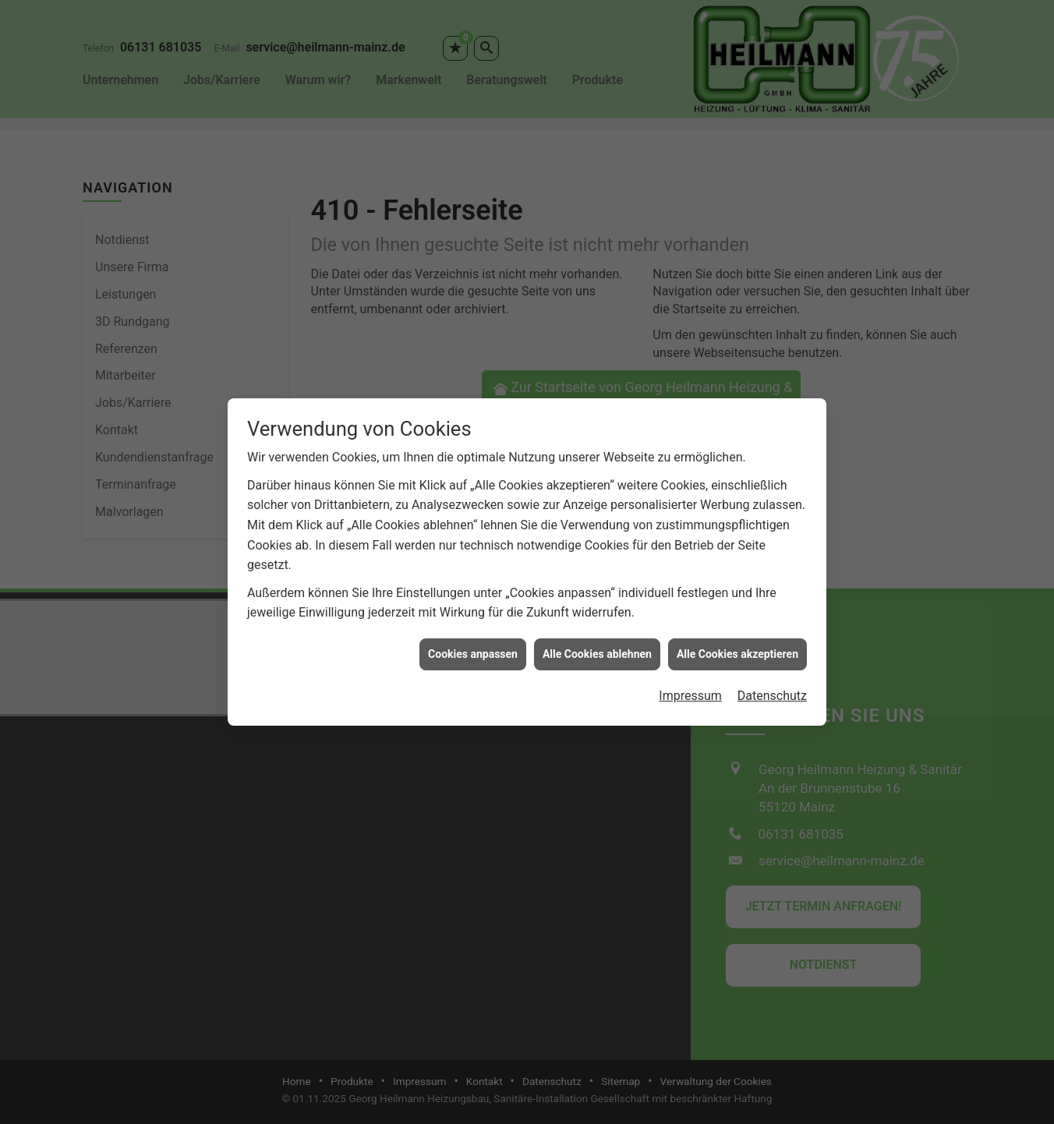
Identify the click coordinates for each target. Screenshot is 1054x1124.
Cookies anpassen (473, 643)
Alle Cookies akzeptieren (737, 643)
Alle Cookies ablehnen (597, 643)
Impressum (690, 684)
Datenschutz (772, 684)
